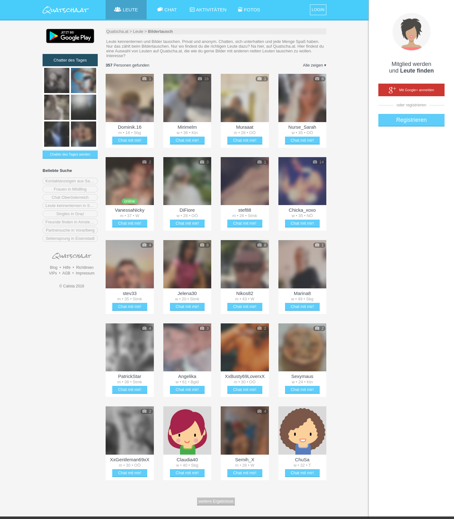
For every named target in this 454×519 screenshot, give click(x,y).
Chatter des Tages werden (70, 154)
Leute (138, 31)
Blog (53, 267)
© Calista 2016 (71, 286)
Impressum (85, 273)
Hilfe (67, 267)
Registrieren (411, 120)
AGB (66, 273)
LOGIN (318, 9)
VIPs (53, 273)
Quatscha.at (117, 31)
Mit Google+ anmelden (411, 90)
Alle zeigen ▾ (314, 65)
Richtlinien (84, 267)
